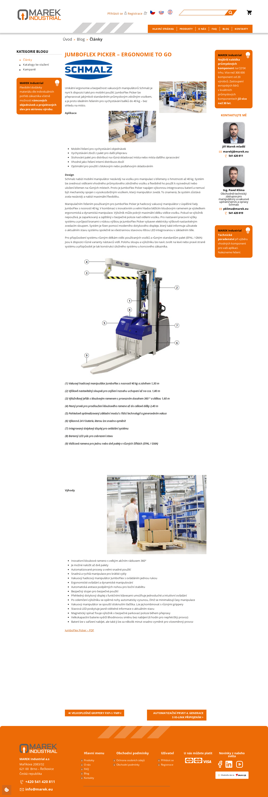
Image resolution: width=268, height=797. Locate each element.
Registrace (137, 14)
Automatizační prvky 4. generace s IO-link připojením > (178, 715)
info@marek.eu (39, 789)
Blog (81, 39)
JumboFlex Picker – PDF (79, 630)
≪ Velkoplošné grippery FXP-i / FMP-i (94, 713)
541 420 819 (236, 213)
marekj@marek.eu (236, 151)
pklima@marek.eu (236, 209)
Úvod (67, 39)
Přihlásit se (117, 14)
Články (96, 39)
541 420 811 (236, 156)
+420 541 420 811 (40, 781)
